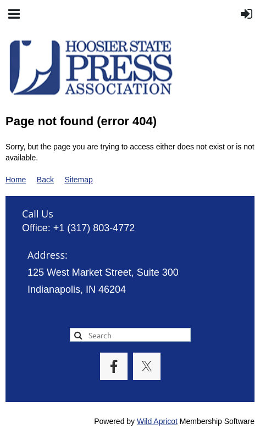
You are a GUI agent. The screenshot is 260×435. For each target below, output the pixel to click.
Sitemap (78, 179)
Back (45, 179)
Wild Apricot (157, 421)
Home (15, 179)
